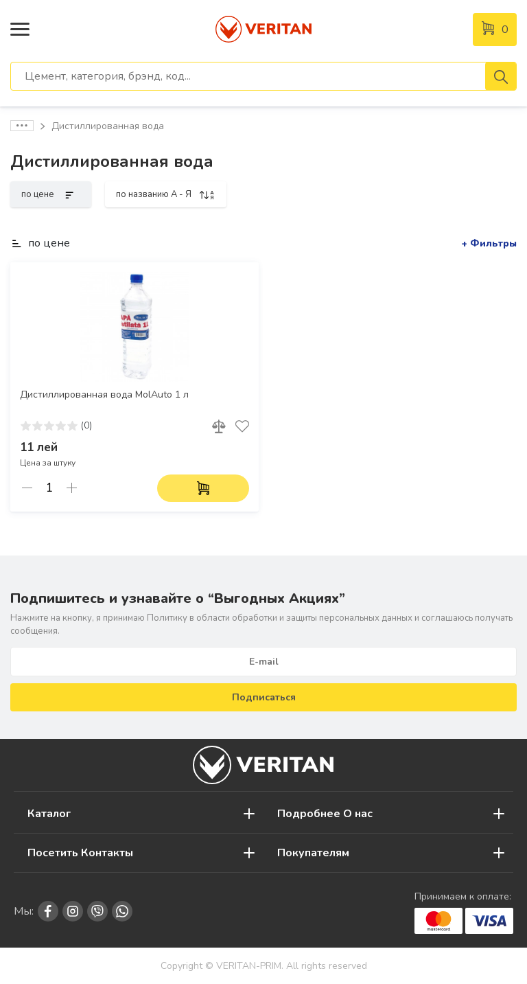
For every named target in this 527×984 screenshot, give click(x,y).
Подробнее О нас (325, 813)
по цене (50, 194)
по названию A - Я (165, 194)
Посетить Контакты (80, 852)
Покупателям (313, 852)
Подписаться (264, 697)
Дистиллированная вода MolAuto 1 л (104, 395)
